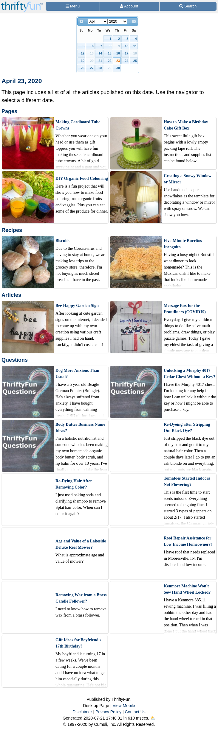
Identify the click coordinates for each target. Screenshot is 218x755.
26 (82, 68)
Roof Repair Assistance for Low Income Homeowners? (188, 541)
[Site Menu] (73, 6)
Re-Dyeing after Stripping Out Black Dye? (187, 427)
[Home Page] (22, 3)
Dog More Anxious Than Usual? (77, 373)
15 (110, 53)
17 (126, 53)
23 (118, 61)
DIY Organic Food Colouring (81, 178)
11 (135, 46)
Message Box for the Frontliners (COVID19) (185, 308)
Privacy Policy (108, 711)
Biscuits (62, 240)
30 (118, 68)
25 (135, 61)
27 (92, 68)
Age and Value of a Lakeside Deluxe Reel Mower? (80, 544)
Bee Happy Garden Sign (77, 305)
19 (82, 61)
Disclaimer (82, 711)
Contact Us (135, 711)
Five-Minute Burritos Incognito (183, 243)
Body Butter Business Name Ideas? (80, 427)
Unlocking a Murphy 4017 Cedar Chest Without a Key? (189, 373)
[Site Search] (188, 6)
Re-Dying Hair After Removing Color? (73, 484)
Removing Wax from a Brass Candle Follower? (80, 598)
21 (100, 61)
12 (82, 53)
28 (100, 68)
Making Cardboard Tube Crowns (77, 125)
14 (100, 53)
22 (110, 61)
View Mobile (124, 705)
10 (126, 46)
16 (118, 53)
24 (126, 61)
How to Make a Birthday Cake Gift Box (186, 125)
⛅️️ (152, 718)
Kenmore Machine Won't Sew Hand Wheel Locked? (187, 589)
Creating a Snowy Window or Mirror (187, 179)
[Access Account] (129, 6)
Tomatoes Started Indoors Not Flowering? (187, 481)
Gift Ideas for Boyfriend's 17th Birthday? (78, 643)
